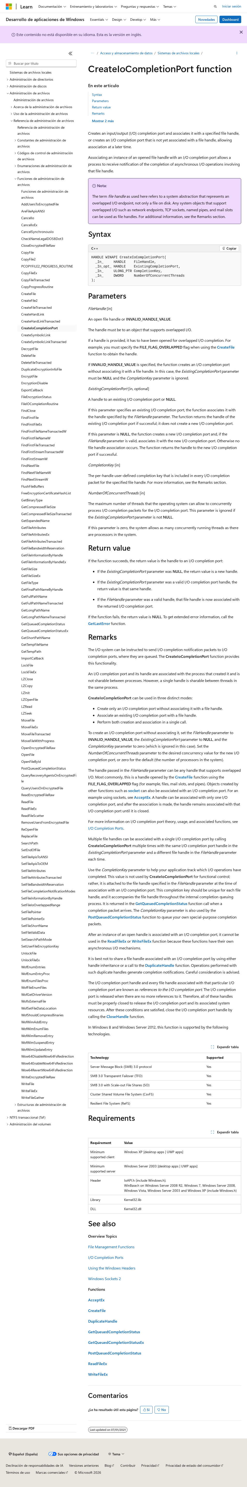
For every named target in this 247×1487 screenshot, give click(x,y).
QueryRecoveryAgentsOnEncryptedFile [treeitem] (48, 778)
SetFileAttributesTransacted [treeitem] (41, 877)
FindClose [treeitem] (28, 410)
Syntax (97, 94)
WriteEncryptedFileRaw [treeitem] (38, 1077)
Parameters (100, 100)
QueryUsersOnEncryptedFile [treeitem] (42, 788)
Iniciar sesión (231, 6)
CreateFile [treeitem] (28, 293)
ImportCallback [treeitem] (32, 658)
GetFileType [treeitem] (29, 582)
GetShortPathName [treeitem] (35, 637)
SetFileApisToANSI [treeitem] (34, 857)
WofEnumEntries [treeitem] (33, 967)
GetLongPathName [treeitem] (35, 610)
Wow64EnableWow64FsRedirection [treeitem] (47, 1063)
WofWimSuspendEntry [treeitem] (37, 1042)
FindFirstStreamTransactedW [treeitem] (42, 451)
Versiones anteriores (84, 1465)
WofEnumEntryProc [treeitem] (35, 973)
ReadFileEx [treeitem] (28, 808)
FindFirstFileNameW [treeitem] (35, 438)
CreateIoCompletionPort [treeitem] (39, 328)
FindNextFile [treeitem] (30, 465)
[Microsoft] (9, 6)
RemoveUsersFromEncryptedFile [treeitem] (45, 822)
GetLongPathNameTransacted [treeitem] (43, 617)
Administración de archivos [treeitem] (34, 100)
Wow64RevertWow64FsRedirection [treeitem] (47, 1070)
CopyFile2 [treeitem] (28, 259)
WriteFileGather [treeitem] (32, 1097)
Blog (108, 1465)
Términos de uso (18, 1472)
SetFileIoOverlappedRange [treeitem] (40, 905)
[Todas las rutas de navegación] (92, 53)
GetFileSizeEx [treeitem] (30, 575)
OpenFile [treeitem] (27, 754)
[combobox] (41, 63)
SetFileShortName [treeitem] (34, 925)
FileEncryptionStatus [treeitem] (36, 396)
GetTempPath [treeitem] (31, 651)
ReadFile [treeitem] (27, 802)
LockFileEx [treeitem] (28, 672)
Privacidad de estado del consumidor (193, 1465)
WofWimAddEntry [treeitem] (34, 1022)
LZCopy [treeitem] (27, 685)
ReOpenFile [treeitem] (29, 829)
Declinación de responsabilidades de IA (34, 1465)
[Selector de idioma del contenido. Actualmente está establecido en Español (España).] (23, 1454)
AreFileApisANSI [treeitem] (33, 211)
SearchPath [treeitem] (29, 843)
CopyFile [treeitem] (27, 252)
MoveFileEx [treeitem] (29, 727)
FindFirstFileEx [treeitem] (31, 424)
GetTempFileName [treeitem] (34, 644)
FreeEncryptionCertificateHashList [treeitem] (46, 493)
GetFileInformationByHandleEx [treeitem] (43, 562)
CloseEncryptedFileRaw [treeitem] (38, 245)
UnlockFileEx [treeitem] (30, 960)
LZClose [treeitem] (27, 679)
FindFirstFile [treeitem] (30, 417)
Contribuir (127, 1465)
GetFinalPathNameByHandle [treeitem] (42, 589)
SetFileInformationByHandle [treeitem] (41, 898)
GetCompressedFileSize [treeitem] (38, 507)
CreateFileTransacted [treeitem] (36, 307)
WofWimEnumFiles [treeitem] (35, 1028)
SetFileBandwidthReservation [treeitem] (42, 884)
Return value (101, 107)
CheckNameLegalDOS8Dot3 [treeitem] (42, 238)
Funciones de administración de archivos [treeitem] (44, 194)
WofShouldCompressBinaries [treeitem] (42, 1015)
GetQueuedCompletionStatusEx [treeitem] (44, 630)
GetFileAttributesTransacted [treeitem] (41, 541)
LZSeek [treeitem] (26, 713)
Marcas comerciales (50, 1472)
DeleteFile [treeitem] (28, 355)
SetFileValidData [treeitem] (33, 932)
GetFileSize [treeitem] (29, 569)
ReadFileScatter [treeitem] (32, 815)
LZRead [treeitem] (26, 706)
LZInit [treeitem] (25, 692)
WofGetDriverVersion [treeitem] (36, 994)
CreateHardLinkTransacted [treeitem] (40, 321)
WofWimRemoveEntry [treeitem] (37, 1035)
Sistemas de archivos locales (178, 53)
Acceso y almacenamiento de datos (126, 53)
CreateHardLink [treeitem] (32, 314)
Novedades (206, 19)
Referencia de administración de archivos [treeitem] (40, 130)
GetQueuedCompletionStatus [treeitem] (43, 624)
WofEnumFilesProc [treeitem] (35, 980)
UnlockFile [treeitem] (28, 953)
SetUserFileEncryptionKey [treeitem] (40, 946)
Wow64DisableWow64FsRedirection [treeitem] (47, 1056)
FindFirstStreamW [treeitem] (34, 458)
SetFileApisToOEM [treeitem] (34, 863)
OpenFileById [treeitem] (31, 761)
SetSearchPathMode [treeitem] (36, 939)
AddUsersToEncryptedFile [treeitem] (40, 204)
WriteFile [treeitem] (27, 1083)
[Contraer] (70, 53)
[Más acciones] (237, 53)
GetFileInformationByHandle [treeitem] (42, 555)
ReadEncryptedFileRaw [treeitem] (37, 795)
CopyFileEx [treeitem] (29, 273)
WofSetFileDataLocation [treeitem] (38, 1008)
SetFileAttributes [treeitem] (33, 870)
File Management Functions (111, 1246)
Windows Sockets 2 (104, 1278)
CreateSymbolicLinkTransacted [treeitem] (43, 341)
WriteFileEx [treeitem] (29, 1090)
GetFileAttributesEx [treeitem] (35, 534)
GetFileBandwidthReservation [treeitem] (42, 548)
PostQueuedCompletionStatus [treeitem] (43, 768)
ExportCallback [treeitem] (32, 390)
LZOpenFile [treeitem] (29, 699)
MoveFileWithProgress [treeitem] (37, 740)
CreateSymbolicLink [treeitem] (35, 335)
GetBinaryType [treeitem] (31, 500)
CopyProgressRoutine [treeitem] (37, 286)
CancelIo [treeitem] (27, 218)
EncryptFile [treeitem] (29, 376)
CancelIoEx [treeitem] (29, 225)
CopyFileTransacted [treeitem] (35, 280)
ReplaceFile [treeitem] (29, 836)
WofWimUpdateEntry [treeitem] (36, 1049)
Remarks (98, 113)
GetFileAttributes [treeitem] (33, 527)
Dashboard (230, 19)
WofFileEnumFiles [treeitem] (34, 987)
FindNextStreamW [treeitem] (34, 479)
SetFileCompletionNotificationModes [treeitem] (48, 891)
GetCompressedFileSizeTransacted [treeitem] (46, 514)
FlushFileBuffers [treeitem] (32, 486)
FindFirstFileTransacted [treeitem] (38, 445)
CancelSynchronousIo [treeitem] (37, 231)
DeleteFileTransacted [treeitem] (36, 362)
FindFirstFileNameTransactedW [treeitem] (43, 431)
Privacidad (148, 1465)
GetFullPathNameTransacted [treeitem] (42, 603)
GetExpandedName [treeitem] (35, 520)
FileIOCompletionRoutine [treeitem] (39, 403)
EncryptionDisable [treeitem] (34, 383)
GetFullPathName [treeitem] (34, 596)
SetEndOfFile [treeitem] (30, 850)
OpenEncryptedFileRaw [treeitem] (38, 747)
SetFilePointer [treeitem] (31, 912)
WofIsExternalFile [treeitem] (33, 1001)
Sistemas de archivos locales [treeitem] (30, 72)
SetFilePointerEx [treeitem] (32, 918)
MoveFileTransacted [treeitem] (35, 734)
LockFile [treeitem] (27, 665)
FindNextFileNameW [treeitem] (36, 472)
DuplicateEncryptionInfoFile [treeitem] (41, 369)
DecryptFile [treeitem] (29, 348)
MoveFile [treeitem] (28, 720)
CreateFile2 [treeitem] (29, 300)
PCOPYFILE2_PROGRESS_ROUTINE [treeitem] (47, 266)
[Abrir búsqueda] (215, 6)
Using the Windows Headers (111, 1267)
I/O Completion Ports (105, 828)
